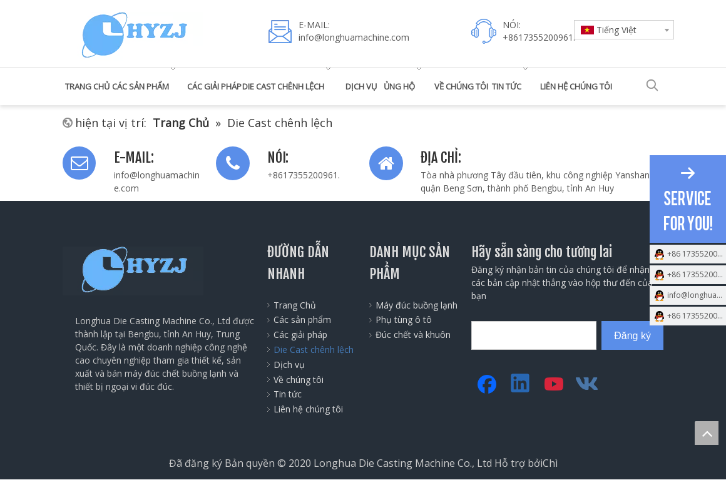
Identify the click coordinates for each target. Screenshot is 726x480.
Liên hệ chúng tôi (308, 409)
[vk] (588, 384)
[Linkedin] (521, 384)
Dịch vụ (289, 364)
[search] (533, 335)
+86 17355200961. (696, 253)
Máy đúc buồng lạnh (417, 305)
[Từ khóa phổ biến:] (652, 85)
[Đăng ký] (632, 335)
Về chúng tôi (299, 380)
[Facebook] (487, 384)
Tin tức (288, 394)
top (706, 433)
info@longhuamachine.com (354, 37)
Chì (550, 463)
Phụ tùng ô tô (404, 319)
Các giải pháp (300, 334)
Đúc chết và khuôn (413, 334)
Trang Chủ (295, 305)
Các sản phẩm (302, 319)
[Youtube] (554, 384)
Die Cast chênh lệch (314, 349)
